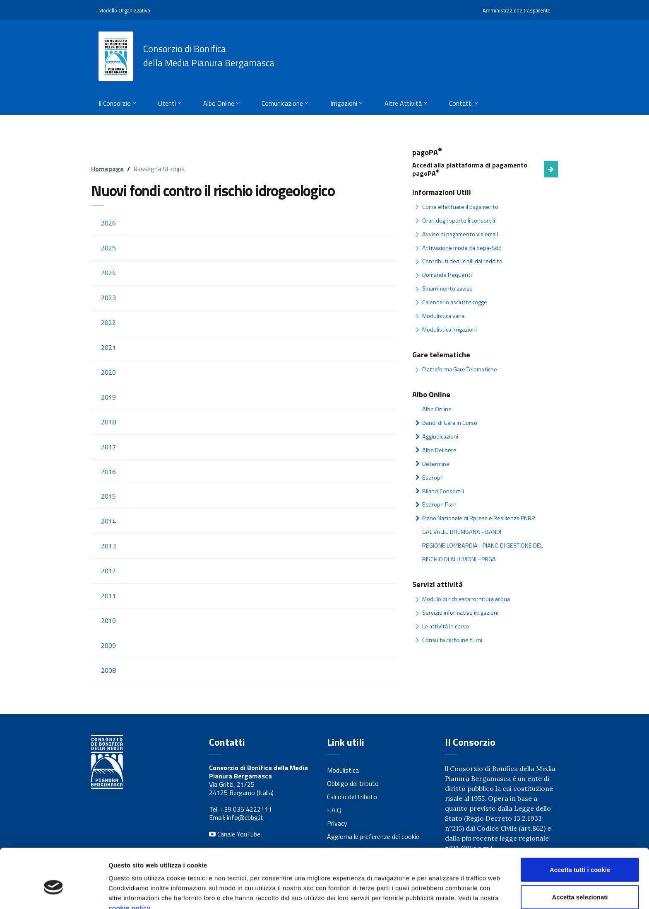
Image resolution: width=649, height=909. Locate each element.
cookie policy (129, 865)
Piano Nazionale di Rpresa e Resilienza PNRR (478, 516)
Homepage (107, 169)
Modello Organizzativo (124, 10)
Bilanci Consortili (443, 489)
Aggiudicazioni (439, 435)
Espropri (433, 476)
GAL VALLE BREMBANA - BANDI (460, 530)
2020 (108, 373)
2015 (108, 497)
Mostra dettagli (435, 892)
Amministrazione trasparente (516, 10)
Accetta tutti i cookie (580, 827)
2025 (108, 248)
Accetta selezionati (580, 854)
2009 (108, 647)
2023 (108, 298)
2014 (108, 522)
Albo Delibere (439, 449)
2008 (108, 672)
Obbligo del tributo (353, 785)
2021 (108, 348)
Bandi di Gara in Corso (449, 422)
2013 (108, 547)
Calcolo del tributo (352, 799)
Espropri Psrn (439, 503)
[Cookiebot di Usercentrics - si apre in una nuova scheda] (53, 893)
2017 (108, 448)
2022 (108, 323)
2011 (108, 597)
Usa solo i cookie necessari (579, 881)
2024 (108, 273)
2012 (108, 572)
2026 (108, 223)
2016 (108, 473)
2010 (108, 622)
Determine (435, 463)
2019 (108, 397)
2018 (108, 423)
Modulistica (343, 772)
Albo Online (436, 408)
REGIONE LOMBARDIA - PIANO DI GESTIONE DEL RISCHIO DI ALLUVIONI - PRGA (481, 551)
